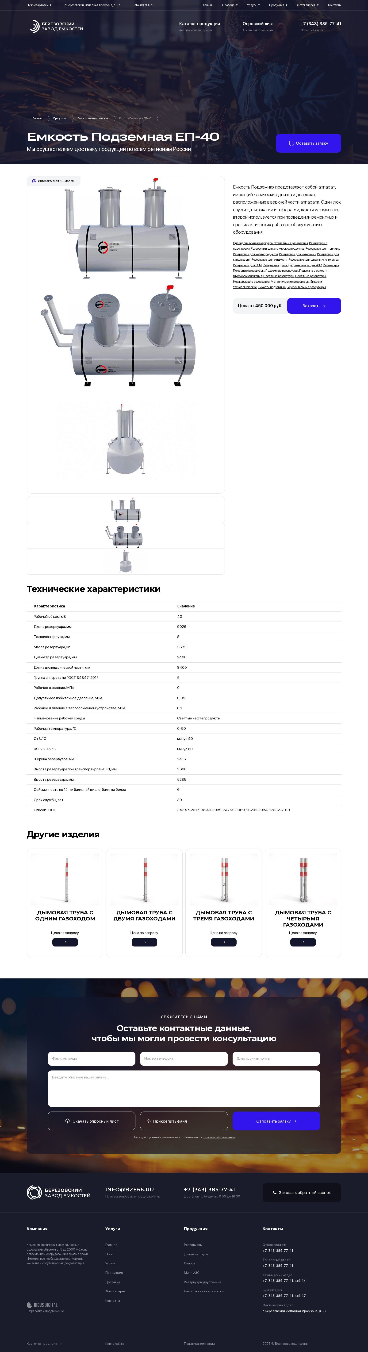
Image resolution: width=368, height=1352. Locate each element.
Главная (207, 5)
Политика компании (199, 1343)
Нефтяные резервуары (278, 276)
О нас (109, 1254)
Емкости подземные (272, 287)
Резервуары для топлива (322, 248)
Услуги (252, 5)
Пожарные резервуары (248, 270)
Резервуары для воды (277, 265)
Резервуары (331, 265)
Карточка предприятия (44, 1343)
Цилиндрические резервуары (253, 243)
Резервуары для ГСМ (247, 265)
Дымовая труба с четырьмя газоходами (303, 918)
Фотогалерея (306, 5)
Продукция (276, 5)
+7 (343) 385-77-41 (321, 23)
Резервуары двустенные (203, 1282)
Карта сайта (114, 1343)
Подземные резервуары (281, 270)
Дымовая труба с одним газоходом (65, 915)
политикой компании (219, 1137)
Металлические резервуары (290, 281)
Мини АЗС (191, 1273)
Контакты (334, 5)
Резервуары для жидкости (270, 259)
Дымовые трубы (196, 1254)
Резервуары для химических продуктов (277, 248)
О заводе (228, 5)
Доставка (112, 1282)
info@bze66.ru (143, 5)
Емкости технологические (92, 118)
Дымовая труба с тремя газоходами (223, 915)
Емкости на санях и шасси (204, 1291)
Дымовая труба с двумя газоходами (144, 915)
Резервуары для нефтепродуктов (255, 254)
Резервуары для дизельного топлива (314, 259)
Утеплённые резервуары (291, 243)
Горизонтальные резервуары (306, 287)
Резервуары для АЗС (308, 265)
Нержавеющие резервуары (251, 281)
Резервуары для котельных (297, 254)
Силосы (190, 1263)
